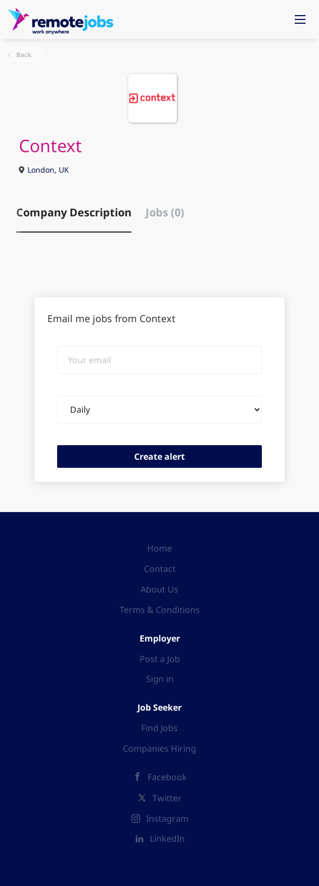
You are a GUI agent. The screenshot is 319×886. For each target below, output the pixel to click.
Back (23, 54)
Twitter (167, 798)
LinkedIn (167, 838)
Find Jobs (159, 728)
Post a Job (160, 659)
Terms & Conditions (160, 610)
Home (159, 548)
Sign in (160, 679)
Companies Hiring (159, 748)
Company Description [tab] (73, 212)
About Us (159, 589)
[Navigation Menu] (300, 19)
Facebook (167, 777)
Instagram (167, 818)
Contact (160, 569)
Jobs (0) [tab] (164, 212)
